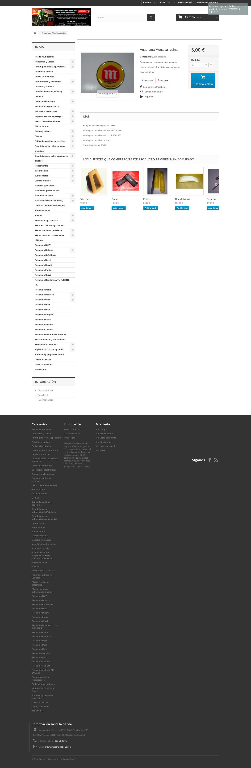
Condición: (145, 57)
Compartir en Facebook (154, 87)
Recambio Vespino (44, 324)
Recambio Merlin (43, 290)
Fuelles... (148, 199)
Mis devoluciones (104, 433)
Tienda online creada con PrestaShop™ (57, 759)
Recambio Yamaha (44, 329)
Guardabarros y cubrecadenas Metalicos (50, 148)
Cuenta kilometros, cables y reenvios (48, 94)
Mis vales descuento (106, 438)
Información (45, 382)
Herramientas (41, 166)
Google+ (163, 80)
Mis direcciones (104, 442)
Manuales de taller (44, 195)
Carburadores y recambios (48, 81)
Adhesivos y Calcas (44, 62)
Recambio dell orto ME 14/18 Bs (50, 334)
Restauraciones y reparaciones (50, 339)
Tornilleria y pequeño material (49, 354)
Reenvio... (212, 199)
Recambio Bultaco (44, 250)
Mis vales (100, 450)
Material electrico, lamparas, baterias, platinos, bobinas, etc (50, 203)
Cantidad (195, 60)
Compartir (147, 80)
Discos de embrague (45, 101)
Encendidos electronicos (47, 106)
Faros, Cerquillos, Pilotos (47, 121)
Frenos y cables (42, 131)
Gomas (38, 136)
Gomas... (116, 199)
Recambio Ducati (43, 265)
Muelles (38, 215)
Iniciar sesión (185, 2)
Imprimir (149, 96)
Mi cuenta (103, 424)
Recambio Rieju (42, 309)
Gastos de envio (45, 390)
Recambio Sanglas (44, 314)
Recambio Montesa (44, 295)
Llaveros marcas (43, 359)
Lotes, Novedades (44, 364)
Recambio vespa (43, 319)
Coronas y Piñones (44, 86)
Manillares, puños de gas (47, 190)
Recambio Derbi (43, 260)
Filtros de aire (41, 126)
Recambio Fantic (43, 270)
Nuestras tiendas (45, 400)
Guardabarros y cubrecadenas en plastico (51, 158)
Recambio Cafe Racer (45, 255)
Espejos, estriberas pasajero (49, 116)
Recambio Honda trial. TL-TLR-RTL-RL (52, 282)
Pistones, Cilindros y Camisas (50, 225)
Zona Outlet (40, 369)
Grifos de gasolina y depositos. (50, 141)
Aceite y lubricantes (44, 57)
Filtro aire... (86, 199)
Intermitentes (41, 171)
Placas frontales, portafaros (48, 230)
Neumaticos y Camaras (46, 220)
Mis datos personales (106, 446)
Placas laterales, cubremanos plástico (49, 237)
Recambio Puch (42, 304)
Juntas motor (41, 176)
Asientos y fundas (44, 71)
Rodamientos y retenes (46, 344)
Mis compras (102, 429)
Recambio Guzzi (43, 275)
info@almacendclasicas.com (58, 747)
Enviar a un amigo (154, 92)
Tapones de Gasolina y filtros (49, 349)
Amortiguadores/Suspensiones (50, 67)
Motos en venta (42, 210)
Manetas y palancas (44, 185)
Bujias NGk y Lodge (44, 76)
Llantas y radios (43, 181)
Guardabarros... (183, 199)
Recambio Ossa (42, 299)
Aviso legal (42, 395)
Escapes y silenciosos (46, 111)
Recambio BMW (42, 245)
